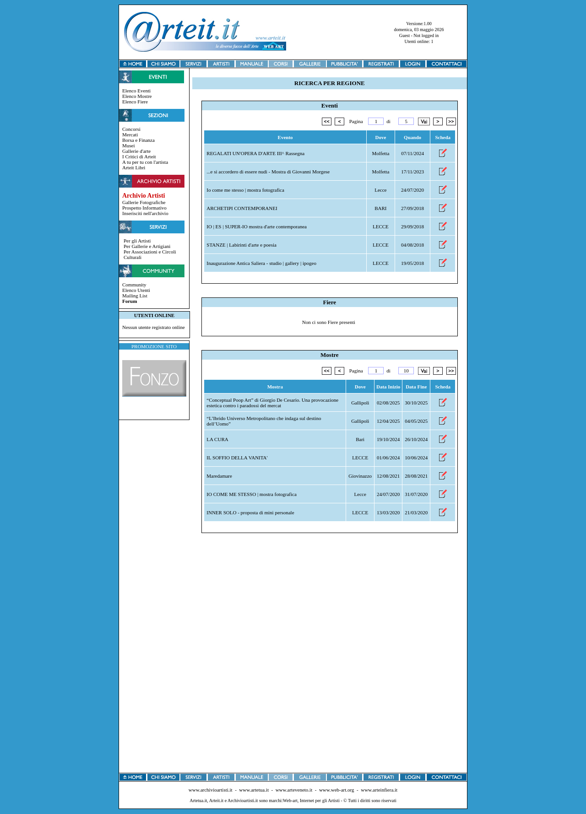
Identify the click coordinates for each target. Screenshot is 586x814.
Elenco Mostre (137, 96)
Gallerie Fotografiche (143, 202)
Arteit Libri (133, 167)
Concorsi (131, 129)
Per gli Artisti (137, 240)
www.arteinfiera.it (379, 789)
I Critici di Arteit (139, 156)
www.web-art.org (336, 789)
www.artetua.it (254, 789)
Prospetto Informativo (144, 207)
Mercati (130, 134)
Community (134, 284)
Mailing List (134, 295)
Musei (128, 145)
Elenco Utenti (136, 290)
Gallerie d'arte (136, 151)
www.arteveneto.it (294, 789)
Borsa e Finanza (138, 140)
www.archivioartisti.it (211, 789)
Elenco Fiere (135, 101)
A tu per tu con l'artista (145, 162)
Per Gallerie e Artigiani (147, 246)
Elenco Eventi (136, 90)
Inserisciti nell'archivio (145, 213)
